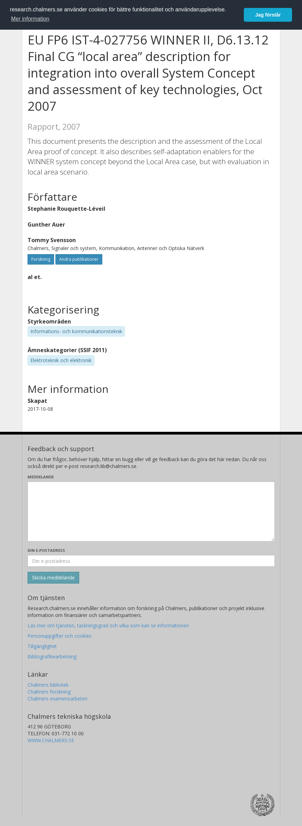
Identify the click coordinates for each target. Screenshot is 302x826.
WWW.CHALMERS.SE (51, 740)
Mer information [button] (30, 19)
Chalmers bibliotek (48, 684)
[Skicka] (53, 578)
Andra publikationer (78, 259)
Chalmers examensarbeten (57, 698)
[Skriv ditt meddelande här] (151, 511)
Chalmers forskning (49, 691)
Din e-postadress (46, 550)
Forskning (40, 259)
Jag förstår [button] (268, 15)
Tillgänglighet (42, 646)
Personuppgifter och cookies (60, 636)
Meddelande (41, 476)
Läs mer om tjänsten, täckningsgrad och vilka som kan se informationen (108, 625)
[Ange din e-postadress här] (151, 561)
